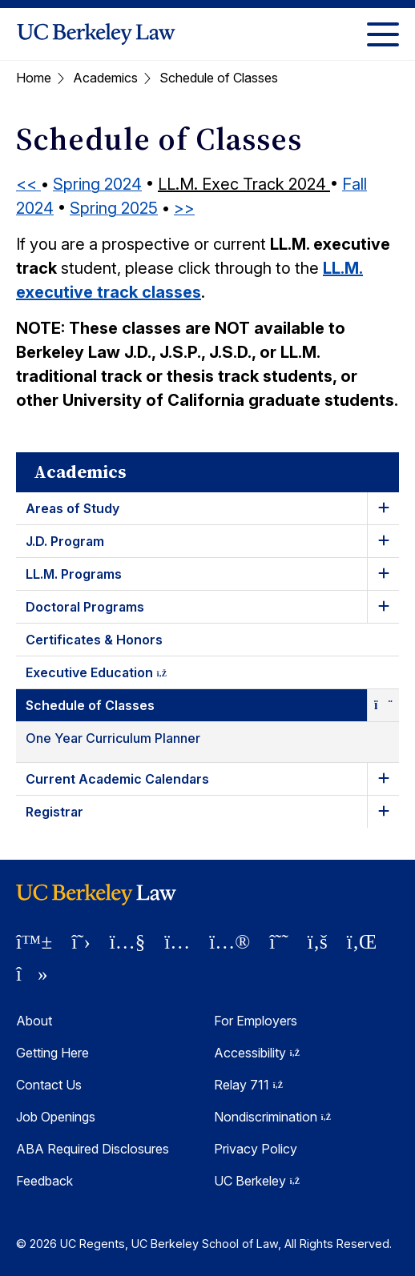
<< (28, 184)
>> (184, 208)
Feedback (44, 1181)
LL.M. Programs (74, 574)
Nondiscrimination (272, 1117)
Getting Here (52, 1053)
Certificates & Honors (94, 640)
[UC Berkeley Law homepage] (96, 34)
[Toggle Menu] (383, 34)
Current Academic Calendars (117, 779)
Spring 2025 (114, 208)
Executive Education (110, 675)
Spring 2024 (97, 184)
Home (33, 78)
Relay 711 (248, 1085)
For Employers (255, 1021)
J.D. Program (65, 541)
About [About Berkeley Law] (34, 1021)
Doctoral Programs (85, 607)
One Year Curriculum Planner (113, 738)
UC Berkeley (257, 1181)
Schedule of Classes (90, 705)
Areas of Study (72, 508)
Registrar (54, 812)
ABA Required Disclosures (92, 1149)
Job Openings (55, 1117)
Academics (105, 78)
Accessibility (257, 1053)
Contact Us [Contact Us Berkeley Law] (49, 1085)
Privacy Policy (255, 1149)
